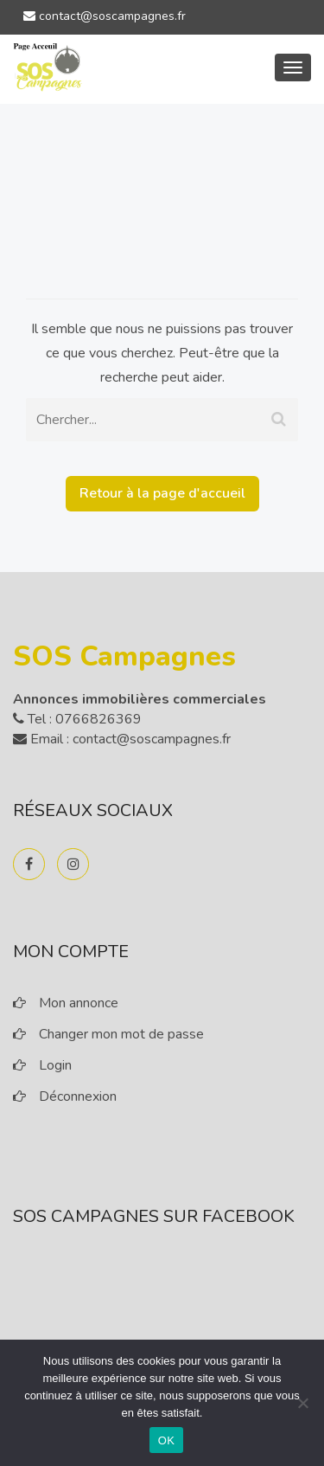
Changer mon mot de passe (121, 1034)
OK (166, 1440)
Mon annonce (78, 1003)
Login (55, 1065)
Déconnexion (78, 1096)
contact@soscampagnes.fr (104, 16)
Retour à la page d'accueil (162, 493)
